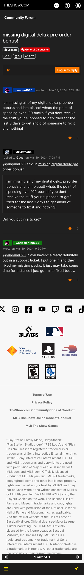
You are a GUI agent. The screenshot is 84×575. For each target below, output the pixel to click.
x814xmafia (24, 152)
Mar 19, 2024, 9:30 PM (31, 248)
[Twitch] (55, 309)
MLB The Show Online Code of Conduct (42, 418)
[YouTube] (42, 309)
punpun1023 (24, 90)
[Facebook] (28, 309)
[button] (6, 569)
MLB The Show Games (42, 425)
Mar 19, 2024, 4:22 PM (64, 90)
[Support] (68, 5)
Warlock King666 (28, 242)
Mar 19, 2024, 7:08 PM (45, 157)
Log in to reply (67, 70)
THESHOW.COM (16, 5)
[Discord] (68, 309)
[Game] (57, 5)
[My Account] (78, 5)
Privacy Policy (42, 402)
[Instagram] (15, 309)
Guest (20, 157)
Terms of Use (42, 394)
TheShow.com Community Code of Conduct (42, 410)
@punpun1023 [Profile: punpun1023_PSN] (14, 255)
